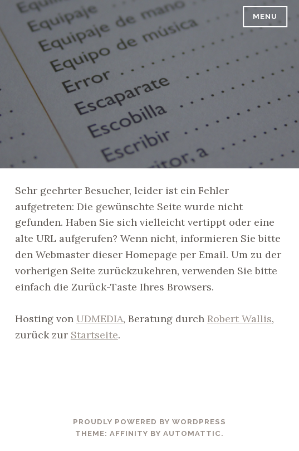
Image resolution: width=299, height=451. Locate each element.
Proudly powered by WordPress (149, 422)
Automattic (192, 433)
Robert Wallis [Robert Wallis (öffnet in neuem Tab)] (239, 318)
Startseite (94, 334)
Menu (265, 16)
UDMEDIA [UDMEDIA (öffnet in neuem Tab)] (99, 318)
